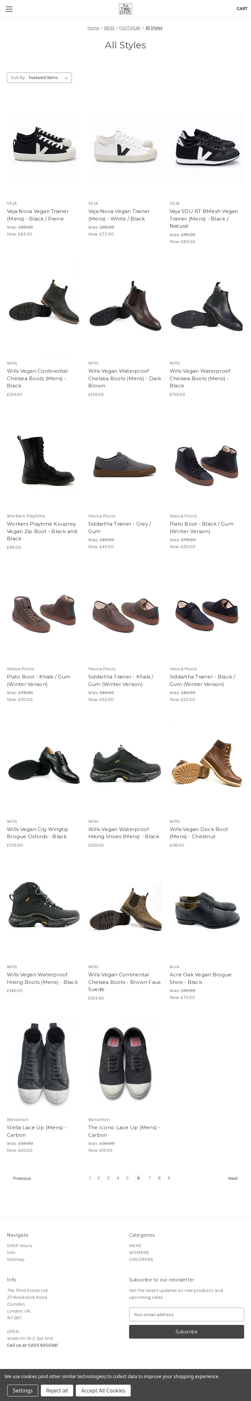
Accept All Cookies (103, 1390)
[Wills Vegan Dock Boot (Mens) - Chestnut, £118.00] (207, 765)
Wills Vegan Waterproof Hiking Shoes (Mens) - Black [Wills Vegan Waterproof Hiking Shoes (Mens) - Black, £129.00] (123, 833)
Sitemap (16, 1259)
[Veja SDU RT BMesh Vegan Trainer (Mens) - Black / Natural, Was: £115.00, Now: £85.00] (207, 148)
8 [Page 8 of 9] (159, 1178)
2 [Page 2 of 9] (98, 1178)
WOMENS (139, 1252)
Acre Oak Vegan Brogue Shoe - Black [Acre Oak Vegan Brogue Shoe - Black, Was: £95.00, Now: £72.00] (201, 978)
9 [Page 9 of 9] (169, 1178)
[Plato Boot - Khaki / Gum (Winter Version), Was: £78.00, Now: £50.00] (44, 613)
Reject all (57, 1390)
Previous (19, 1178)
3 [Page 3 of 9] (108, 1178)
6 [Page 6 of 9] (138, 1178)
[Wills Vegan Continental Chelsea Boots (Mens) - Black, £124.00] (44, 307)
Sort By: (18, 77)
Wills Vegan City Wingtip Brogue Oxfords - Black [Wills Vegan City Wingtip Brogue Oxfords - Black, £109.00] (37, 833)
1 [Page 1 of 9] (90, 1178)
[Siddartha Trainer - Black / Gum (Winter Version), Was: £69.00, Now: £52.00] (207, 613)
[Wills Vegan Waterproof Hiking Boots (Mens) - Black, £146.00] (44, 911)
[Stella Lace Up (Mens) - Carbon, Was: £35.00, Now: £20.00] (44, 1064)
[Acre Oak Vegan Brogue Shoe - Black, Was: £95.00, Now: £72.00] (207, 911)
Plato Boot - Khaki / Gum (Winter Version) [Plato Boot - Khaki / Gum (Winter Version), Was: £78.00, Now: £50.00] (38, 680)
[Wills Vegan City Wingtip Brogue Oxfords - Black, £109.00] (44, 765)
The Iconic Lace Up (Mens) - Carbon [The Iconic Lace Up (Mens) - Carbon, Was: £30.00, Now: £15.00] (124, 1131)
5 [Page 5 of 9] (127, 1178)
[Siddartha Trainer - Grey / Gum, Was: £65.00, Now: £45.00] (125, 460)
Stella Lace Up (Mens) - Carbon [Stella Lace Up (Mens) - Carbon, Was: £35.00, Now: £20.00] (37, 1131)
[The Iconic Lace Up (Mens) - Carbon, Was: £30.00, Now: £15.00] (125, 1064)
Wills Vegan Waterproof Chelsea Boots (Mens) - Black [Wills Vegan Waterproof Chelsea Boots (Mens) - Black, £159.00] (200, 378)
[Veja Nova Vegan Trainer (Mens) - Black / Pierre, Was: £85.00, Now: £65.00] (44, 148)
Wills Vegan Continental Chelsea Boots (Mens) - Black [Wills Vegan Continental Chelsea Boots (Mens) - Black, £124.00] (37, 378)
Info (11, 1252)
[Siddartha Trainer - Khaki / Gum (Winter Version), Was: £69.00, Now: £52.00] (125, 613)
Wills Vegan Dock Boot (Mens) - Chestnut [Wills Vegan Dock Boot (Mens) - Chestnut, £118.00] (199, 833)
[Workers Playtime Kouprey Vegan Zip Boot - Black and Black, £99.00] (44, 460)
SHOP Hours (19, 1245)
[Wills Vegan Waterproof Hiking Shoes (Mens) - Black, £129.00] (125, 765)
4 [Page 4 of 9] (118, 1178)
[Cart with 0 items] (242, 9)
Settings (23, 1390)
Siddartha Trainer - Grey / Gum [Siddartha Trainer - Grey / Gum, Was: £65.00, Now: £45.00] (119, 527)
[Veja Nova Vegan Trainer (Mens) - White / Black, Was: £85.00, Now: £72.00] (125, 148)
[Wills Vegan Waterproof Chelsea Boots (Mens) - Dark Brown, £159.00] (125, 307)
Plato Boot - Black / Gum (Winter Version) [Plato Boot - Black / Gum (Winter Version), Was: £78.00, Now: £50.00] (201, 527)
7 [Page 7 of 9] (149, 1178)
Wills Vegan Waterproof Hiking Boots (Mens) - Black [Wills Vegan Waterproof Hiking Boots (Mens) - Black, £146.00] (42, 978)
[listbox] (50, 78)
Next (236, 1178)
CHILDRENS (141, 1259)
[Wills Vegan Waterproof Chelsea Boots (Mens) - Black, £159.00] (207, 307)
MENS (135, 1245)
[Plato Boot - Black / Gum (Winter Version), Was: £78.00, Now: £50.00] (207, 460)
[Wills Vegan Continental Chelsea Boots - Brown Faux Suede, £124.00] (125, 911)
